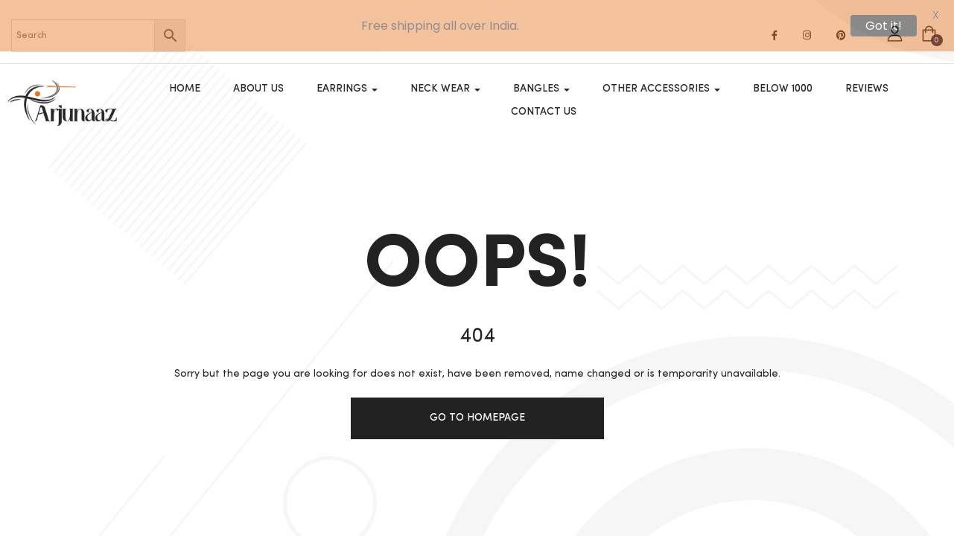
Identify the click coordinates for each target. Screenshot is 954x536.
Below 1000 (783, 80)
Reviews (866, 80)
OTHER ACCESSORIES (661, 80)
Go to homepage (477, 417)
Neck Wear (445, 80)
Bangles (541, 80)
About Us (258, 80)
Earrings (347, 80)
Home (184, 80)
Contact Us (543, 103)
